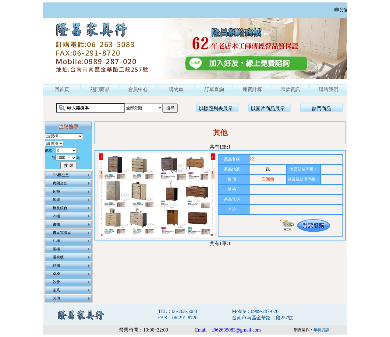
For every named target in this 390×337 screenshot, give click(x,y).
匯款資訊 (290, 89)
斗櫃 (56, 241)
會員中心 (138, 89)
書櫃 (56, 224)
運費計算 (252, 89)
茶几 (56, 290)
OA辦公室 (61, 175)
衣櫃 (56, 216)
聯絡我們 (328, 89)
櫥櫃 (56, 249)
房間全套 (60, 183)
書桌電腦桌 (62, 232)
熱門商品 (100, 89)
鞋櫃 (56, 265)
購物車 (176, 89)
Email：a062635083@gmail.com (228, 329)
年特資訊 (321, 330)
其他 (56, 298)
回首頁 (62, 89)
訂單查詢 (214, 89)
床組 (56, 200)
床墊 (56, 191)
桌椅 (56, 274)
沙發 (56, 282)
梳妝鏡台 (60, 208)
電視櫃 (58, 257)
